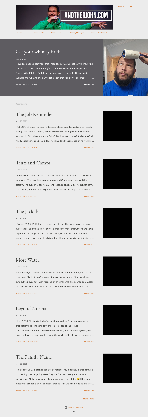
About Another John (35, 33)
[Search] (121, 6)
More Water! (28, 259)
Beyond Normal (32, 308)
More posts (88, 399)
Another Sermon (55, 33)
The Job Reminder (34, 114)
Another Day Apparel (97, 33)
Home (18, 33)
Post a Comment (30, 84)
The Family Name (34, 357)
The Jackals (27, 211)
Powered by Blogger (74, 407)
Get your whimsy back (38, 51)
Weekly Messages (76, 33)
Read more (89, 84)
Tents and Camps (33, 162)
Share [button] (18, 84)
